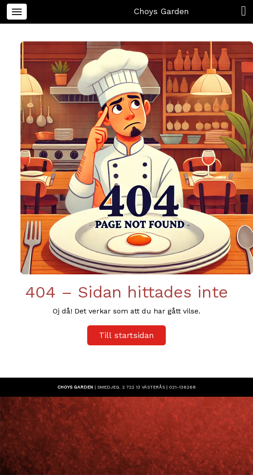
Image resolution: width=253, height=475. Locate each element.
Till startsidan (126, 335)
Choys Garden (161, 11)
